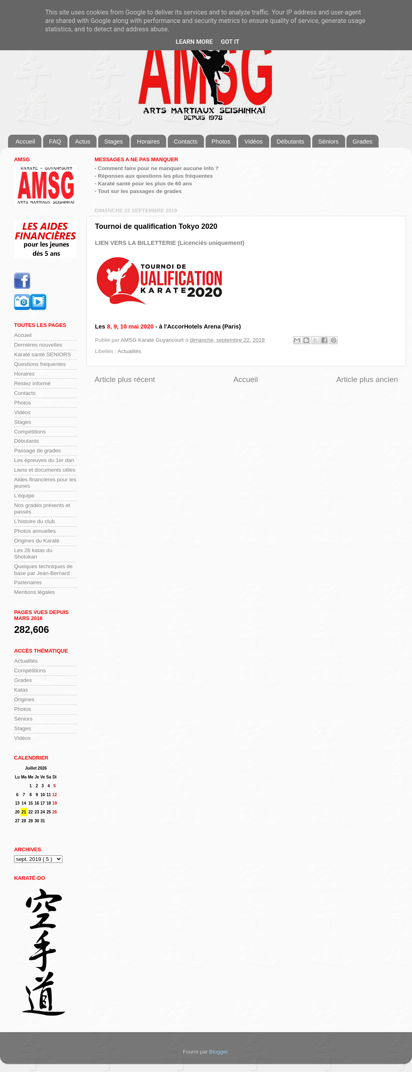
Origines (24, 699)
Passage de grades (37, 451)
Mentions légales (34, 592)
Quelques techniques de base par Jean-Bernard (43, 569)
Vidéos (253, 141)
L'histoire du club (34, 521)
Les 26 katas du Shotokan (33, 553)
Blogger (218, 1052)
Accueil (25, 141)
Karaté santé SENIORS (42, 354)
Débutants (290, 141)
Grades (362, 141)
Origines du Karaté (37, 541)
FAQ (55, 141)
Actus (83, 141)
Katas (21, 690)
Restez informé (32, 383)
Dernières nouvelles (38, 345)
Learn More (194, 41)
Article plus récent (125, 379)
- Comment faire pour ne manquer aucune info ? (156, 168)
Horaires (148, 141)
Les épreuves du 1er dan (44, 460)
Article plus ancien (367, 379)
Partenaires (28, 582)
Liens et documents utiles (44, 470)
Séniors (328, 141)
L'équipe (24, 496)
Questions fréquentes (40, 364)
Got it (230, 41)
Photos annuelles (35, 531)
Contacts (186, 141)
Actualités (129, 351)
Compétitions (30, 432)
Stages (113, 141)
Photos (221, 141)
